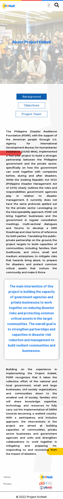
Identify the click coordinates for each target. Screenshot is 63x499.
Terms (7, 477)
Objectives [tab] (31, 105)
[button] (48, 3)
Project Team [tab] (31, 114)
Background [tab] (31, 96)
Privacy (7, 483)
